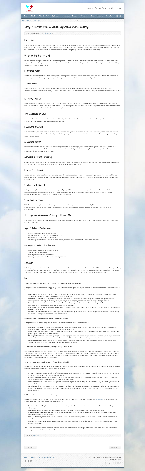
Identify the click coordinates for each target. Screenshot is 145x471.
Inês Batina (47, 33)
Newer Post (30, 447)
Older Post (115, 447)
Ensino (74, 16)
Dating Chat (30, 20)
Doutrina (84, 16)
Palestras (66, 16)
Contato (109, 16)
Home (26, 16)
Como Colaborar (97, 16)
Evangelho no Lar (48, 457)
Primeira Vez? (44, 16)
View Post (37, 20)
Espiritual (55, 16)
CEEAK (33, 16)
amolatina (99, 399)
